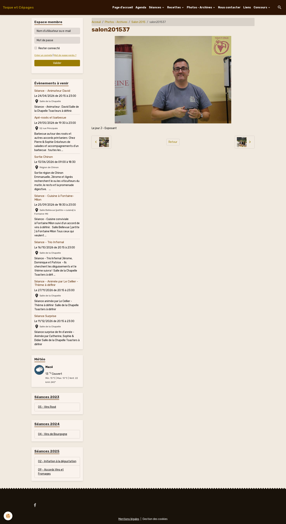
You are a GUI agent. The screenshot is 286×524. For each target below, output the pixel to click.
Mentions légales (128, 519)
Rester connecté (49, 48)
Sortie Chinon (43, 157)
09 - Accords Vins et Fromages (51, 471)
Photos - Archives (200, 7)
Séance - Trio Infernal (49, 242)
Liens (247, 7)
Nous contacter (229, 7)
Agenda (141, 7)
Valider (57, 63)
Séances (155, 7)
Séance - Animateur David (52, 91)
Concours (261, 7)
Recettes (174, 7)
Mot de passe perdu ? (65, 55)
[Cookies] (8, 516)
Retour (173, 142)
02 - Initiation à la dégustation (57, 461)
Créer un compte (43, 55)
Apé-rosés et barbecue (50, 117)
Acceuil (96, 22)
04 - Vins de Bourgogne (52, 434)
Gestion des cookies (155, 519)
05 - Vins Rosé (47, 407)
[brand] (18, 7)
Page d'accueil (122, 7)
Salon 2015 (138, 22)
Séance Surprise (45, 316)
